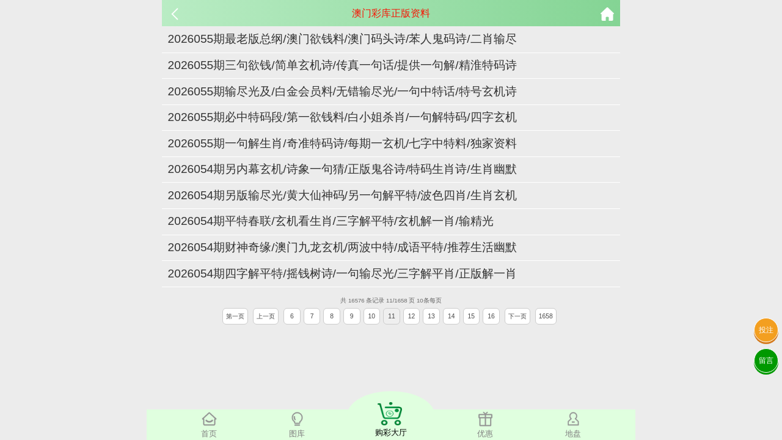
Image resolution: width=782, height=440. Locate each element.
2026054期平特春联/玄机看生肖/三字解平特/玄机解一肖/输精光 (331, 221)
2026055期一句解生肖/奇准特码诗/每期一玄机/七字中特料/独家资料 (342, 143)
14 (451, 316)
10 (372, 316)
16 (491, 316)
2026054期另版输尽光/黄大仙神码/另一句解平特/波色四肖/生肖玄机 (342, 195)
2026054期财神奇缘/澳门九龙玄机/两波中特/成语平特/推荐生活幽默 (342, 247)
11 (391, 316)
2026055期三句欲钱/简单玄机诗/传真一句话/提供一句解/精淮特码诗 (342, 65)
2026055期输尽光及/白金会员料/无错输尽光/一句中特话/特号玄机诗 (342, 91)
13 (431, 316)
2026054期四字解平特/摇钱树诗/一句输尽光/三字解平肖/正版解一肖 (342, 273)
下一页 (517, 316)
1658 (546, 316)
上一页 (266, 316)
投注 (766, 330)
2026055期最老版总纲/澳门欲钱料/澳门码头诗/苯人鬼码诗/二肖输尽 (342, 38)
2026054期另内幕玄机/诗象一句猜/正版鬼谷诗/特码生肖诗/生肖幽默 (342, 169)
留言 (766, 360)
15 (471, 316)
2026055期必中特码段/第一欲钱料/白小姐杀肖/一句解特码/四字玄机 (342, 117)
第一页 (235, 316)
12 (411, 316)
